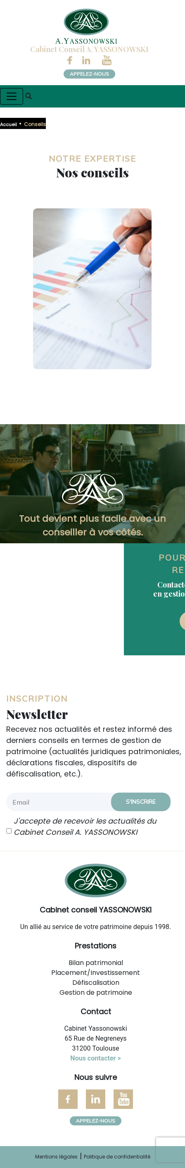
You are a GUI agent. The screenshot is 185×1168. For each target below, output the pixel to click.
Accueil (8, 124)
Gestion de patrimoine (95, 992)
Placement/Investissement (95, 972)
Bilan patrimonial (96, 962)
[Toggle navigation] (11, 96)
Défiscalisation (95, 982)
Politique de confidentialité (117, 1156)
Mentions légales (56, 1156)
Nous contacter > (95, 1058)
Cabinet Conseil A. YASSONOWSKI (89, 49)
